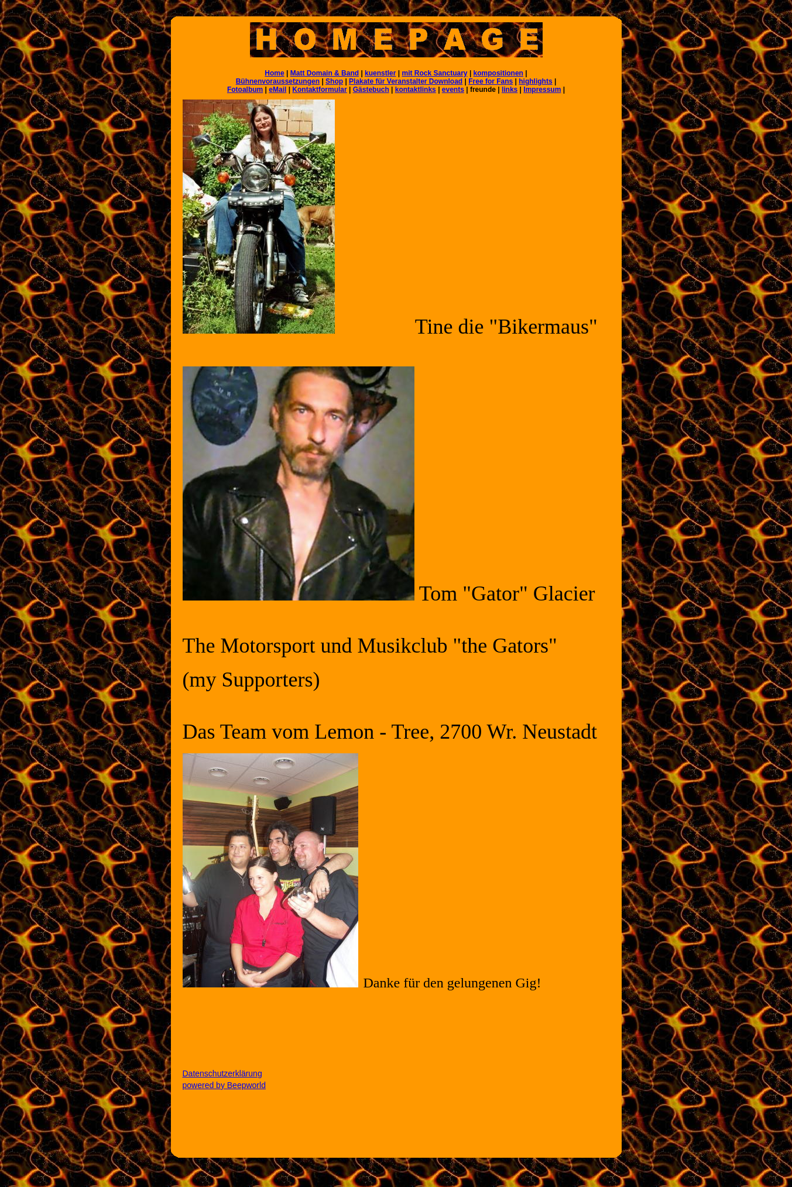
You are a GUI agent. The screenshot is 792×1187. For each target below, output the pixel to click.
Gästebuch (371, 89)
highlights (535, 81)
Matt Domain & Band (324, 73)
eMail (277, 89)
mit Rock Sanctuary (435, 73)
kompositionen (498, 73)
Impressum (542, 89)
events (453, 89)
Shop (334, 81)
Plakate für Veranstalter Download (405, 81)
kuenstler (380, 73)
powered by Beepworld (224, 1085)
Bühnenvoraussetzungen (278, 81)
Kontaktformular (319, 89)
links (509, 89)
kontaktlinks (415, 89)
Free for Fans (490, 81)
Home (274, 73)
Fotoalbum (245, 89)
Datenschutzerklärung (222, 1073)
